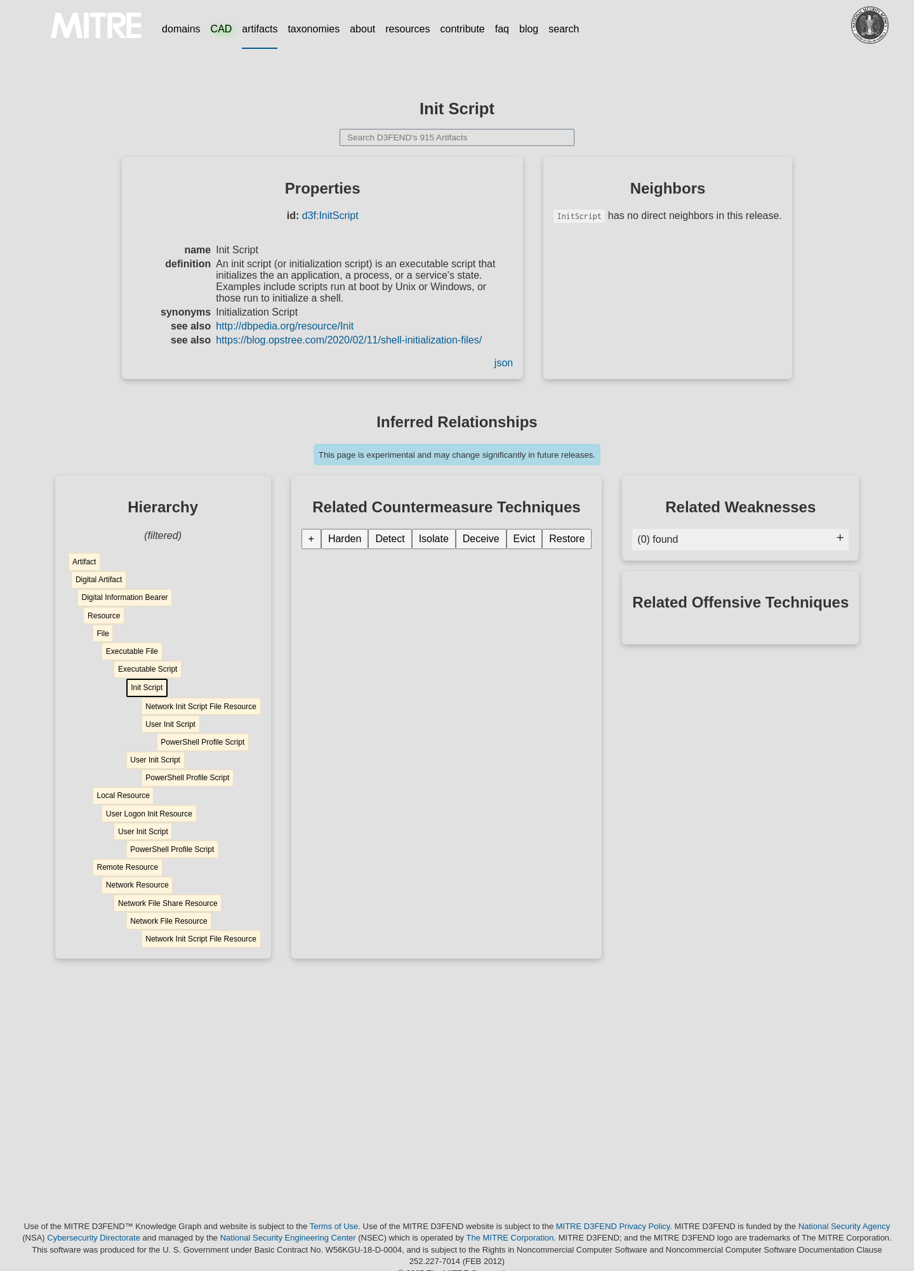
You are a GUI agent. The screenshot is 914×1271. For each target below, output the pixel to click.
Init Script (146, 687)
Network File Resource (168, 921)
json (503, 362)
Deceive (481, 538)
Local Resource (122, 795)
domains (181, 28)
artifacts (259, 28)
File (102, 633)
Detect (389, 538)
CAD (221, 28)
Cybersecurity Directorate (93, 1237)
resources (407, 28)
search (563, 28)
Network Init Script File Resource (200, 706)
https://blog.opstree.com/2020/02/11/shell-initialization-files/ (349, 340)
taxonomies (314, 28)
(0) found (740, 539)
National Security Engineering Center (288, 1237)
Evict (524, 538)
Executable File (132, 651)
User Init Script (170, 724)
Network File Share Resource (168, 903)
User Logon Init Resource (149, 813)
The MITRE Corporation (510, 1237)
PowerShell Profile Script (202, 742)
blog (528, 28)
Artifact (84, 561)
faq (502, 28)
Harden (344, 538)
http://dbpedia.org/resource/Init (285, 326)
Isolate (434, 538)
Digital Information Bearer (124, 597)
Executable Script (147, 669)
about (362, 28)
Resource (104, 615)
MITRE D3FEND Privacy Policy (613, 1226)
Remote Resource (127, 867)
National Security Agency (844, 1226)
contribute (462, 28)
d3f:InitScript (330, 215)
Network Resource (137, 885)
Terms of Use (334, 1226)
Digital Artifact (99, 579)
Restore (567, 538)
